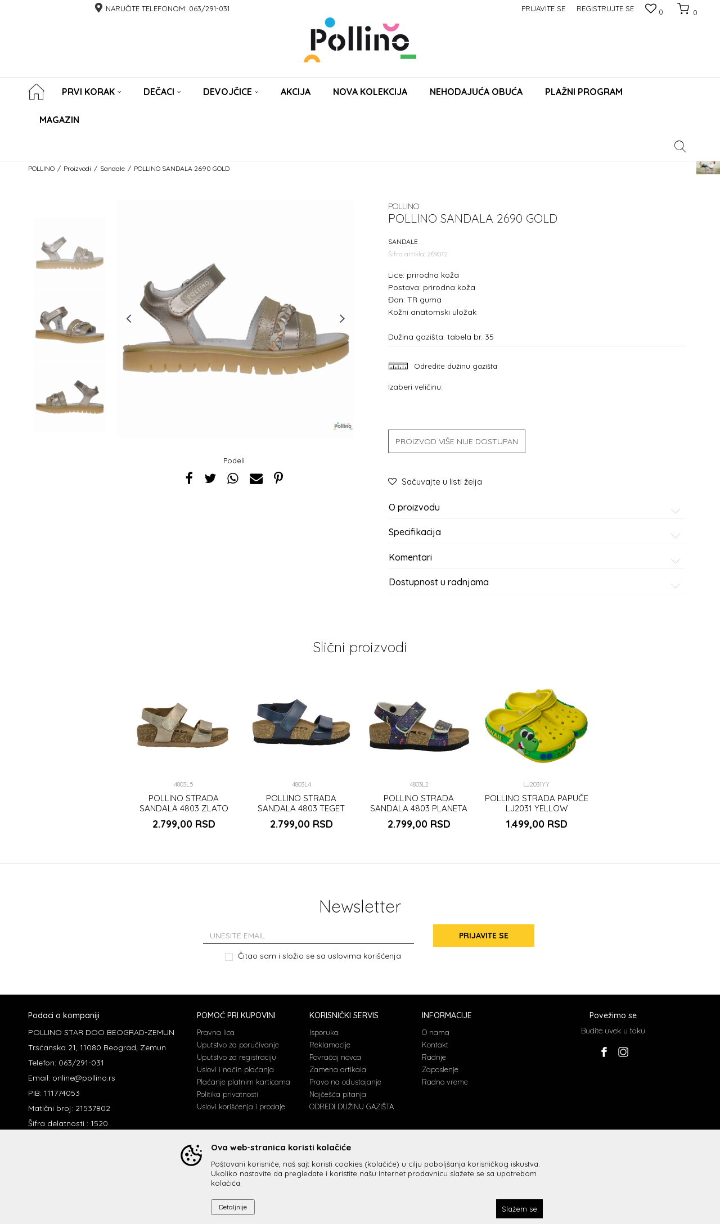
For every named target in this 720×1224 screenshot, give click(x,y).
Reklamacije (329, 1044)
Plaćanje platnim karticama (243, 1081)
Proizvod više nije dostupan (456, 441)
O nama (435, 1032)
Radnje (434, 1057)
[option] (70, 253)
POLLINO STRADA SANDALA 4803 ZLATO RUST (184, 808)
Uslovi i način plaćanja (235, 1069)
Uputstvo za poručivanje (238, 1044)
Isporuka (324, 1032)
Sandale (112, 168)
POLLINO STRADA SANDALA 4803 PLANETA (418, 803)
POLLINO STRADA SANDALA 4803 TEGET (301, 803)
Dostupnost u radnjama (536, 582)
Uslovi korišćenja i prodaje (241, 1106)
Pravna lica (216, 1032)
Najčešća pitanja (337, 1094)
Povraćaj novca (335, 1057)
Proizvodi (77, 168)
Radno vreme (445, 1081)
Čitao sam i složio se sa (319, 956)
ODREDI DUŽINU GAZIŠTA (351, 1106)
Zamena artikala (337, 1069)
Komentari (536, 558)
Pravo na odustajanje (345, 1081)
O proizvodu (536, 508)
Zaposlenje (440, 1069)
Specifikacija (536, 532)
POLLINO (41, 168)
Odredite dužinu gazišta (454, 366)
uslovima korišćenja (364, 956)
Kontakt (435, 1044)
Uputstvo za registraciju (236, 1057)
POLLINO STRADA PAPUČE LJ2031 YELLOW (536, 803)
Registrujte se (605, 8)
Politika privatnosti (227, 1094)
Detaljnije (233, 1207)
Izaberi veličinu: (415, 386)
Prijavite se (483, 936)
